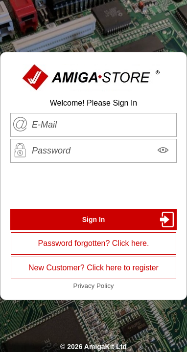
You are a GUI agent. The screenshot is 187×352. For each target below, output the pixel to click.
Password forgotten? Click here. (93, 243)
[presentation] (93, 186)
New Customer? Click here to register (93, 268)
